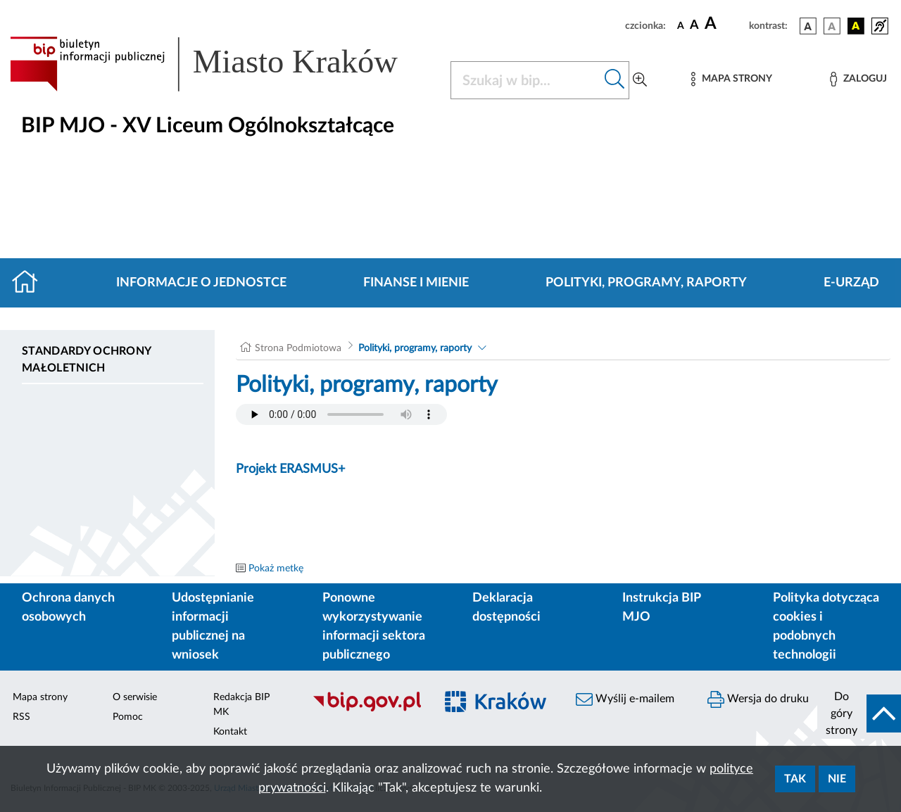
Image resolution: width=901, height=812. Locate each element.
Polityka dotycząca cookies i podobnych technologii (826, 626)
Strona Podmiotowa (298, 348)
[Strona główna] (31, 283)
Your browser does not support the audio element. (341, 414)
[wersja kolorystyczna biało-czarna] (832, 26)
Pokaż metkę (275, 568)
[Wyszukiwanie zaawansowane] (640, 80)
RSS (21, 717)
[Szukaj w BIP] (525, 80)
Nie (837, 779)
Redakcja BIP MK (241, 704)
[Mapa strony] (731, 79)
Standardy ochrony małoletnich (86, 359)
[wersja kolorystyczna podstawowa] (808, 26)
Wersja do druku (758, 699)
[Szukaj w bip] (614, 80)
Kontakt (230, 732)
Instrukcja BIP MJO (661, 607)
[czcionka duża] (724, 24)
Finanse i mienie (416, 283)
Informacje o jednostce (201, 283)
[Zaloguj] (858, 79)
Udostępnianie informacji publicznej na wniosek (213, 626)
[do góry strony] (859, 713)
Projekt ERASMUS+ (290, 469)
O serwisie (135, 697)
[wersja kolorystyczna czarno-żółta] (856, 26)
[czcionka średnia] (694, 25)
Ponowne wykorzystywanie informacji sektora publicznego (373, 626)
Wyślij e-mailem (625, 699)
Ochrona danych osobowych (68, 607)
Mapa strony (40, 697)
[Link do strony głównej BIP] (222, 64)
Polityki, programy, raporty (646, 283)
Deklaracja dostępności (506, 607)
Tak (795, 779)
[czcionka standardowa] (681, 25)
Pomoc (128, 717)
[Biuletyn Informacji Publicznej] (366, 709)
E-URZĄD (851, 283)
